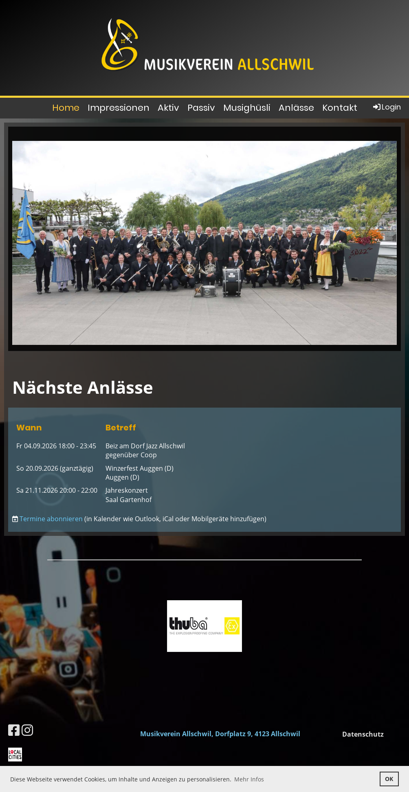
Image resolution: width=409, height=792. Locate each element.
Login (386, 107)
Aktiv (168, 107)
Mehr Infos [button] (249, 779)
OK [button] (389, 779)
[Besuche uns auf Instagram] (27, 730)
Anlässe (296, 107)
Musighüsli (246, 107)
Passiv (201, 107)
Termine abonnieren (51, 518)
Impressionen (119, 107)
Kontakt (339, 107)
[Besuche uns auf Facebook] (14, 730)
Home (65, 107)
